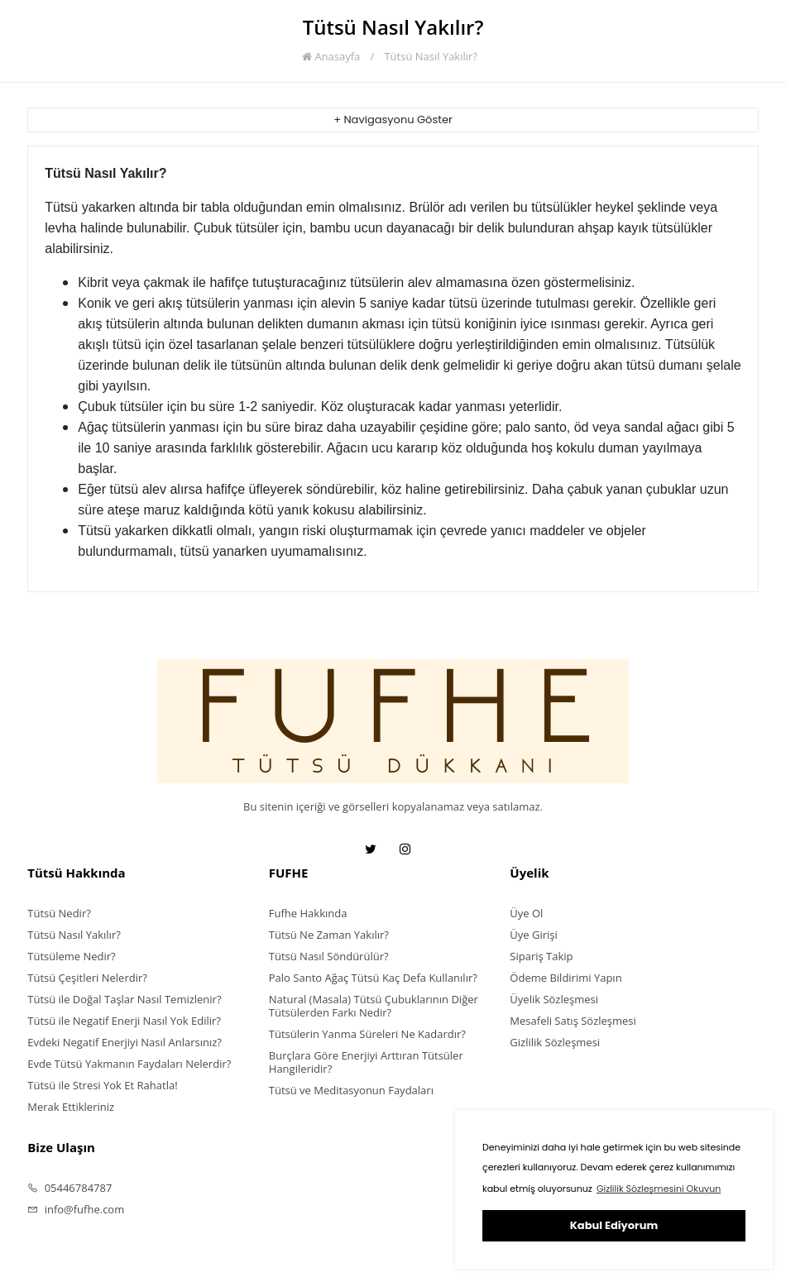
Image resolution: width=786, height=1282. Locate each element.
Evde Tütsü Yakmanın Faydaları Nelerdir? (129, 1063)
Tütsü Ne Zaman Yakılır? (329, 934)
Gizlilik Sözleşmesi (555, 1042)
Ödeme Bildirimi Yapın (565, 977)
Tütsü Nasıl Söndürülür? (329, 956)
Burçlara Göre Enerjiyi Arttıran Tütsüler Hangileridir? (366, 1062)
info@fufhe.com (75, 1209)
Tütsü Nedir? (59, 913)
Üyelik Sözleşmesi (554, 999)
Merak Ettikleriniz (70, 1106)
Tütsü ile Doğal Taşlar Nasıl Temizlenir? (124, 999)
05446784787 (69, 1187)
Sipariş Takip (541, 956)
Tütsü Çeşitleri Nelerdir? (87, 977)
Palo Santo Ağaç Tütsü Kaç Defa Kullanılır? (373, 977)
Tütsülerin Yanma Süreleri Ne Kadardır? (367, 1033)
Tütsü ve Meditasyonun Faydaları (351, 1090)
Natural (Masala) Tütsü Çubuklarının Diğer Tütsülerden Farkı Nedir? (373, 1006)
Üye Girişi (533, 934)
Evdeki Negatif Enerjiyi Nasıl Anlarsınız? (124, 1042)
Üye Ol (526, 913)
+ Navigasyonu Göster (393, 119)
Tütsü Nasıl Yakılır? (430, 56)
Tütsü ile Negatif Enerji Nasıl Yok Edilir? (124, 1020)
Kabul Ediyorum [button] (614, 1225)
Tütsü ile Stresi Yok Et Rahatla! (102, 1085)
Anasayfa (331, 56)
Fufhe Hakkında (308, 913)
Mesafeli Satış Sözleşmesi (573, 1020)
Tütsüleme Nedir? (71, 956)
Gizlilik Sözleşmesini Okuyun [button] (659, 1188)
